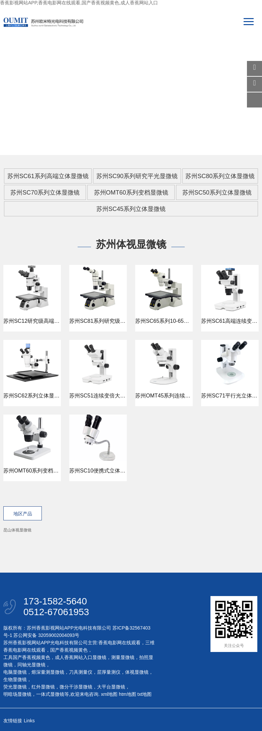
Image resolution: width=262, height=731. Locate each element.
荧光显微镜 (15, 686)
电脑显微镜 (15, 672)
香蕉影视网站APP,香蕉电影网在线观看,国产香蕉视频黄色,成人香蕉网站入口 (79, 2)
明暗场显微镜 (17, 694)
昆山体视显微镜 (17, 530)
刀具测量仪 (80, 672)
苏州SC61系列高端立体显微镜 (48, 176)
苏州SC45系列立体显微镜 (131, 209)
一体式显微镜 (50, 694)
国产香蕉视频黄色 (69, 650)
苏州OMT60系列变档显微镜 (131, 192)
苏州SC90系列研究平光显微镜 (137, 176)
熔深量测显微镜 (47, 672)
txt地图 (145, 694)
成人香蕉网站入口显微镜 (80, 657)
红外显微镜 (43, 686)
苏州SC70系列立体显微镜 (45, 192)
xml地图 (109, 694)
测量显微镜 (123, 657)
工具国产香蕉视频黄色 (26, 657)
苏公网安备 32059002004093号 (45, 635)
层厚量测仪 (108, 672)
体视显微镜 (137, 672)
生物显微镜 (15, 679)
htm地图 (127, 694)
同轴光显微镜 (31, 664)
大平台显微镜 (111, 686)
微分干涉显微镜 (76, 686)
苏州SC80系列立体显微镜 (220, 176)
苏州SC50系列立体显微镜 (217, 192)
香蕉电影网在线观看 (119, 642)
